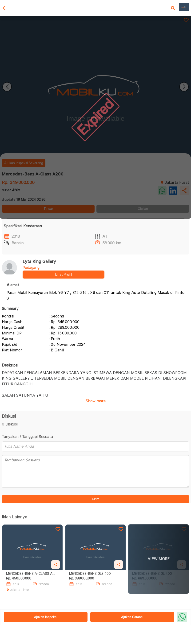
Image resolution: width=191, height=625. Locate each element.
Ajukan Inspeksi (45, 617)
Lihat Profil (63, 274)
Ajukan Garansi (132, 617)
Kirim (95, 499)
